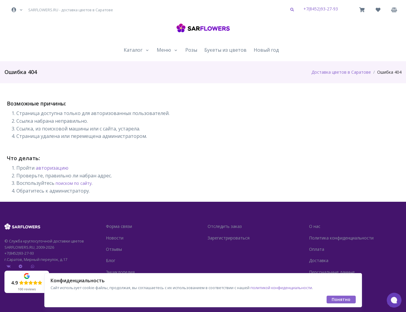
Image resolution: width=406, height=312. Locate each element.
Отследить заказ (225, 226)
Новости (114, 238)
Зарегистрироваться (229, 238)
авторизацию (52, 168)
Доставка (318, 260)
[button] (17, 10)
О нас (314, 226)
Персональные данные (332, 272)
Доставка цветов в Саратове (341, 72)
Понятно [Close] (341, 299)
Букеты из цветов (225, 50)
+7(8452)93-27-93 (320, 9)
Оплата (316, 249)
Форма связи (119, 226)
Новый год (266, 50)
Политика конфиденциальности (341, 238)
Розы (191, 50)
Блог (110, 260)
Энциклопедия (120, 272)
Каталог (133, 50)
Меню (164, 50)
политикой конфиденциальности (281, 287)
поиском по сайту (74, 183)
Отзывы (114, 249)
